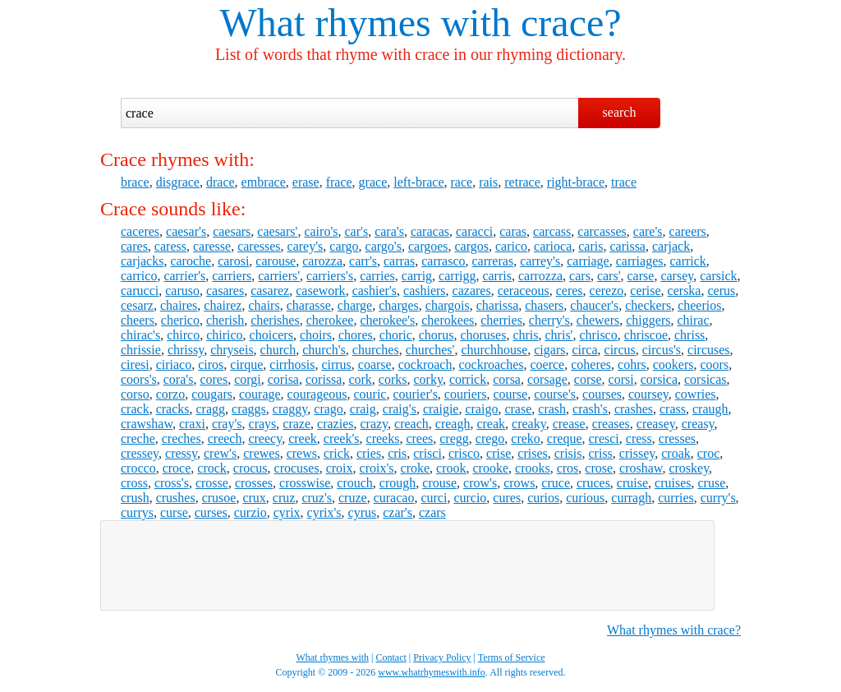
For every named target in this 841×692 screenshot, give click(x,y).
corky (428, 379)
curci (433, 498)
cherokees (447, 320)
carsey (676, 276)
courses (602, 394)
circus (620, 350)
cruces (593, 483)
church (278, 350)
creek (302, 438)
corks (393, 379)
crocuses (296, 468)
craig (363, 409)
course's (555, 394)
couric (369, 394)
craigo (481, 409)
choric (395, 335)
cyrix (287, 512)
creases (611, 424)
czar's (397, 512)
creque (564, 438)
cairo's (321, 231)
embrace (263, 182)
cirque (246, 364)
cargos (472, 246)
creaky (529, 424)
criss (601, 453)
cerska (684, 291)
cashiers (424, 291)
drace (220, 182)
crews (302, 453)
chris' (559, 335)
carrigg (457, 276)
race (462, 182)
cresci (603, 438)
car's (357, 231)
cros (568, 468)
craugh (710, 409)
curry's (718, 498)
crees (419, 438)
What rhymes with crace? (674, 630)
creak (490, 424)
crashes (633, 409)
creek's (342, 438)
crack (135, 409)
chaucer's (594, 305)
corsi (621, 379)
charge (355, 305)
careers (687, 231)
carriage (588, 261)
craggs (249, 409)
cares (134, 246)
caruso (182, 291)
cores (213, 379)
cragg (211, 409)
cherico (180, 320)
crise (498, 453)
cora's (178, 379)
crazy (374, 424)
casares (225, 291)
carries (377, 276)
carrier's (184, 276)
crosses (254, 483)
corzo (171, 394)
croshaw (640, 468)
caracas (430, 231)
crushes (175, 498)
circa (584, 350)
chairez (222, 305)
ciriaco (174, 364)
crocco (138, 468)
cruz (284, 498)
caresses (258, 246)
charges (399, 305)
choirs (316, 335)
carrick (687, 261)
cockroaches (490, 364)
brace (135, 182)
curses (211, 512)
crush (135, 498)
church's (324, 350)
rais (488, 182)
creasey (655, 424)
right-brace (575, 182)
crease (569, 424)
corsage (547, 379)
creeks (383, 438)
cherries (501, 320)
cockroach (425, 364)
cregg (454, 438)
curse (174, 512)
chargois (447, 305)
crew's (220, 453)
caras (512, 231)
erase (305, 182)
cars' (609, 276)
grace (373, 182)
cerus (721, 291)
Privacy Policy (442, 657)
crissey (637, 453)
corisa (283, 379)
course (510, 394)
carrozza (540, 276)
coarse (375, 364)
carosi (233, 261)
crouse (439, 483)
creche (138, 438)
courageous (317, 394)
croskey (689, 468)
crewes (261, 453)
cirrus (336, 364)
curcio (469, 498)
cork (359, 379)
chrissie (141, 350)
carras (399, 261)
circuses (708, 350)
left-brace (418, 182)
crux (253, 498)
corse (588, 379)
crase (517, 409)
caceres (140, 231)
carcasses (602, 231)
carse (641, 276)
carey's (305, 246)
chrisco (599, 335)
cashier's (374, 291)
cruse (712, 483)
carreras (493, 261)
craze (296, 424)
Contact (391, 657)
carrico (139, 276)
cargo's (383, 246)
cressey (140, 453)
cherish (225, 320)
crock (212, 468)
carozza (322, 261)
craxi (192, 424)
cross (134, 483)
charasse (309, 305)
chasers (544, 305)
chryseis (231, 350)
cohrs (632, 364)
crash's (590, 409)
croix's (377, 468)
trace (623, 182)
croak (676, 453)
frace (339, 182)
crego (490, 438)
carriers (231, 276)
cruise (632, 483)
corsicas (705, 379)
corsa (507, 379)
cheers (137, 320)
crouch (355, 483)
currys (137, 512)
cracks (173, 409)
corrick (467, 379)
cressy (181, 453)
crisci (427, 453)
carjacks (142, 261)
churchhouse (494, 350)
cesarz (137, 305)
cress (639, 438)
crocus (250, 468)
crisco (464, 453)
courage (260, 394)
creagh (453, 424)
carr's (363, 261)
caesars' (277, 231)
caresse (212, 246)
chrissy (186, 350)
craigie (441, 409)
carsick (718, 276)
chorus (436, 335)
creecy (265, 438)
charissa (497, 305)
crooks (532, 468)
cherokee (330, 320)
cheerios (699, 305)
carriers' (279, 276)
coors (715, 364)
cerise (645, 291)
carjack (671, 246)
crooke (491, 468)
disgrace (178, 182)
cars (580, 276)
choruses (483, 335)
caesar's (186, 231)
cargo (343, 246)
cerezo (607, 291)
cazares (472, 291)
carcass (552, 231)
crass (672, 409)
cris (397, 453)
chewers (598, 320)
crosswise (304, 483)
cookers (673, 364)
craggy (290, 409)
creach (411, 424)
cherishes (275, 320)
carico (511, 246)
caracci (474, 231)
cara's (389, 231)
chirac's (140, 335)
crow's (480, 483)
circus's (661, 350)
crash (552, 409)
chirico (224, 335)
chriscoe (646, 335)
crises (532, 453)
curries (676, 498)
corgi (247, 379)
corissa (324, 379)
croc (708, 453)
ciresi (135, 364)
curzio (250, 512)
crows (519, 483)
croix (339, 468)
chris (525, 335)
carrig (417, 276)
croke (415, 468)
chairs (263, 305)
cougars (211, 394)
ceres (569, 291)
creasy (698, 424)
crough (397, 483)
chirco (183, 335)
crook (451, 468)
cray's (227, 424)
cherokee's (387, 320)
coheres (591, 364)
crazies (335, 424)
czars (432, 512)
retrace (522, 182)
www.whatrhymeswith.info (431, 672)
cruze (352, 498)
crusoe (219, 498)
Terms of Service (511, 657)
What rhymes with (365, 22)
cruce (555, 483)
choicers (271, 335)
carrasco (443, 261)
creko (525, 438)
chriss (689, 335)
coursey (648, 394)
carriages (640, 261)
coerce (547, 364)
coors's (139, 379)
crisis (568, 453)
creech (225, 438)
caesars (231, 231)
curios (543, 498)
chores (355, 335)
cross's (171, 483)
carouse (275, 261)
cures (507, 498)
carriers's (329, 276)
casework (320, 291)
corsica (659, 379)
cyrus (362, 512)
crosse (211, 483)
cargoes (428, 246)
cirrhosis (292, 364)
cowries (695, 394)
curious (585, 498)
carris (497, 276)
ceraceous (523, 291)
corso (135, 394)
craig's (399, 409)
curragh (631, 498)
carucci (140, 291)
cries (368, 453)
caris (590, 246)
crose (599, 468)
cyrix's (324, 512)
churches (375, 350)
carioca (553, 246)
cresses (677, 438)
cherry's (549, 320)
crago (328, 409)
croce (177, 468)
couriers (465, 394)
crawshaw (146, 424)
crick (337, 453)
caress (170, 246)
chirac (693, 320)
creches (181, 438)
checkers (648, 305)
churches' (430, 350)
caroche (190, 261)
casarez (269, 291)
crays (263, 424)
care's (648, 231)
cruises (673, 483)
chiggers (648, 320)
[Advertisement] (407, 565)
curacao (394, 498)
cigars (549, 350)
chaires (178, 305)
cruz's (316, 498)
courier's (415, 394)
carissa (627, 246)
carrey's (540, 261)
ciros (210, 364)
